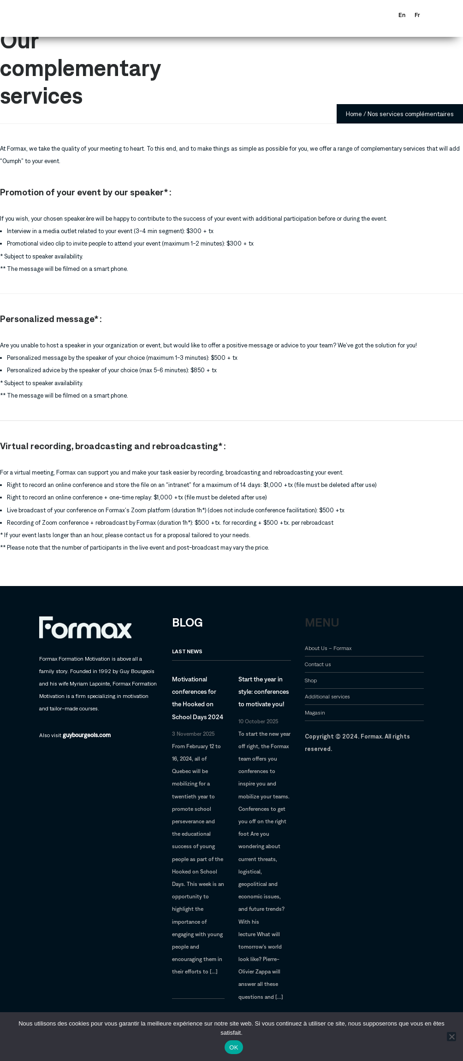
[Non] (451, 1036)
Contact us (318, 664)
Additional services (327, 696)
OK (233, 1047)
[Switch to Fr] (417, 15)
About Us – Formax (328, 648)
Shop (311, 680)
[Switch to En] (402, 15)
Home (354, 113)
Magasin (315, 712)
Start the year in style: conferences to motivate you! (263, 691)
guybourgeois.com (87, 735)
